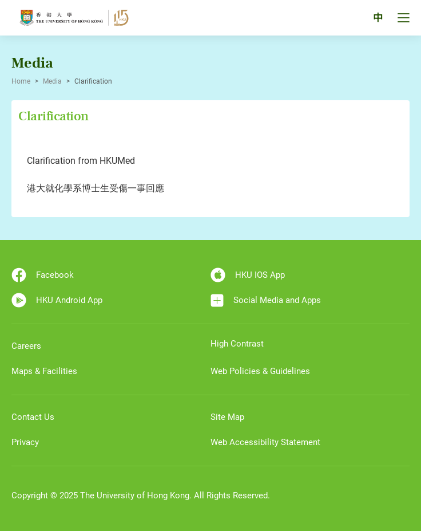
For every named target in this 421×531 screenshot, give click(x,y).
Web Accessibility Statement (265, 442)
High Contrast (237, 344)
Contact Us (32, 417)
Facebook (42, 275)
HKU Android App (56, 300)
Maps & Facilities (44, 371)
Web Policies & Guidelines (260, 371)
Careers (26, 346)
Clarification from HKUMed (81, 160)
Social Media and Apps (265, 300)
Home (20, 81)
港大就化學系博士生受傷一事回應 (95, 188)
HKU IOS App (247, 275)
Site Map (227, 417)
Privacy (25, 442)
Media (52, 81)
